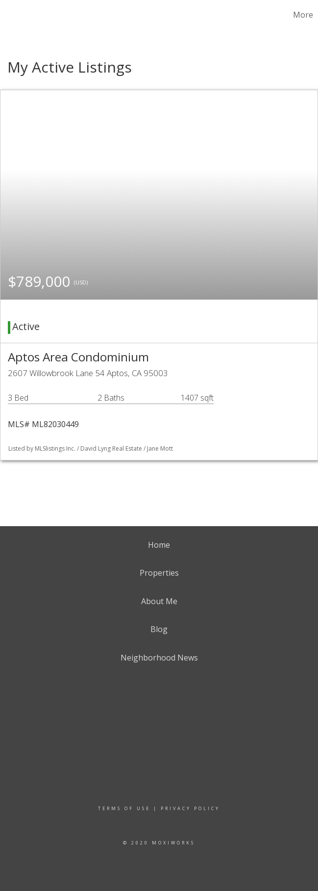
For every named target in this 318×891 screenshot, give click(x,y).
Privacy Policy (190, 808)
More (303, 14)
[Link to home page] (12, 14)
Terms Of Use (124, 808)
